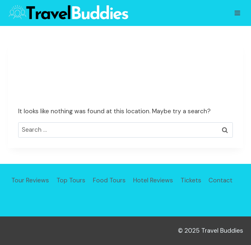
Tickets (191, 180)
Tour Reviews (30, 180)
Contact (220, 180)
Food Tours (109, 180)
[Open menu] (237, 13)
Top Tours (70, 180)
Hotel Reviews (153, 180)
